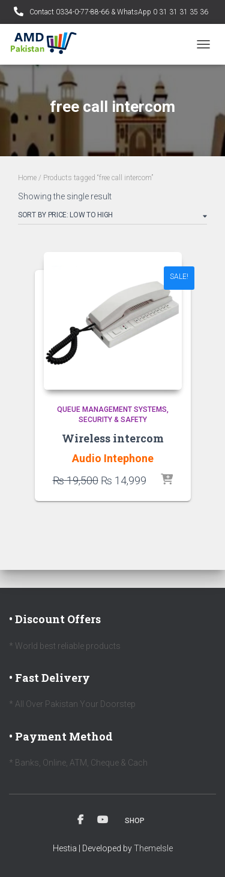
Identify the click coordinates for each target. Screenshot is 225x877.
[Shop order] (112, 217)
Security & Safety (113, 419)
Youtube (102, 820)
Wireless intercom (113, 438)
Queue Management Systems (112, 409)
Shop (135, 821)
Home (27, 178)
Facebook (80, 820)
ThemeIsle (153, 848)
